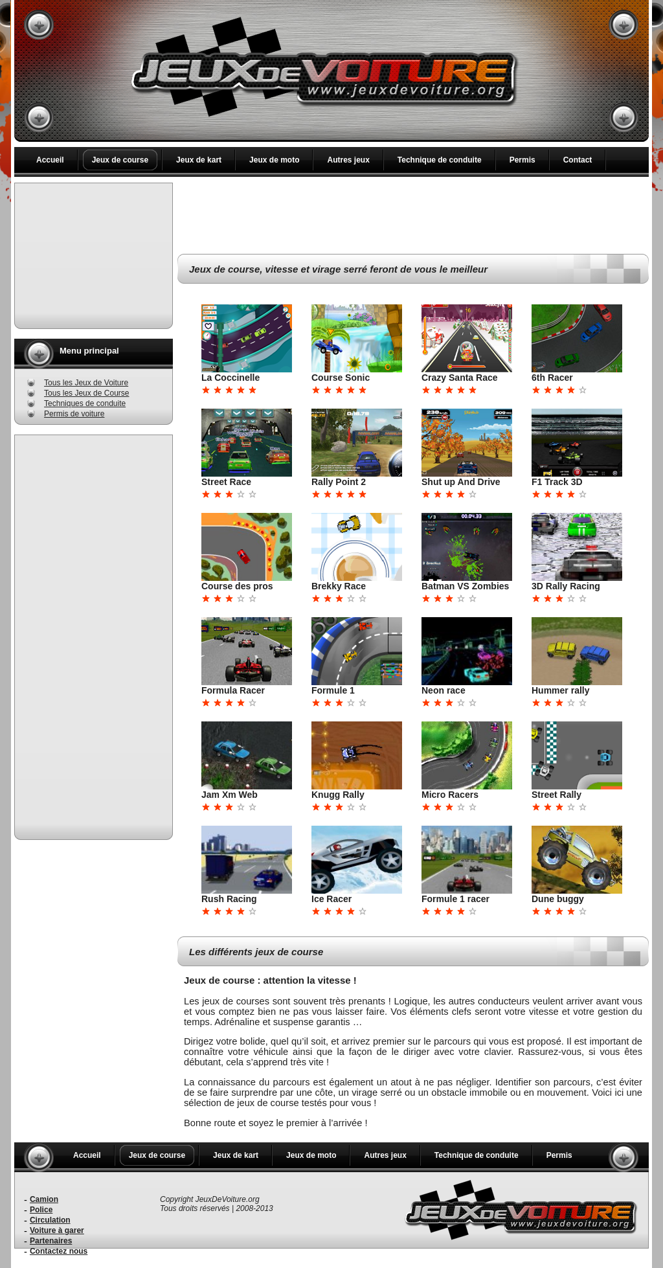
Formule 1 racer (455, 899)
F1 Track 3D (557, 482)
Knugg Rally (338, 794)
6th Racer (552, 377)
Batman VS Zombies (465, 586)
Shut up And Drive (460, 482)
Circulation (50, 1220)
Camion (44, 1199)
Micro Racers (449, 794)
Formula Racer (233, 690)
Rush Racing (229, 899)
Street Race (226, 482)
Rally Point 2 (338, 482)
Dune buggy (558, 899)
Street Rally (556, 794)
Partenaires (51, 1240)
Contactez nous (58, 1251)
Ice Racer (331, 899)
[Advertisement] (94, 256)
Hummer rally (560, 690)
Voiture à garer (57, 1230)
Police (41, 1209)
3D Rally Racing (566, 586)
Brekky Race (338, 586)
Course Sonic (340, 377)
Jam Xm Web (229, 794)
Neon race (443, 690)
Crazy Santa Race (459, 377)
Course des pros (237, 586)
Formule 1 (333, 690)
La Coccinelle (230, 377)
